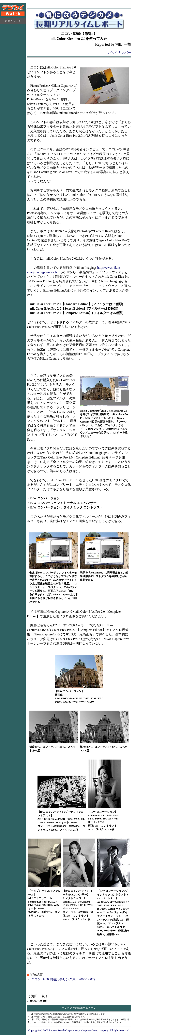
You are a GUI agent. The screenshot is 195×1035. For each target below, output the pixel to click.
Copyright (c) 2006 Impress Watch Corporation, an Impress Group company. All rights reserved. (79, 1030)
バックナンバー (119, 52)
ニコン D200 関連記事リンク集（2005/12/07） (64, 979)
